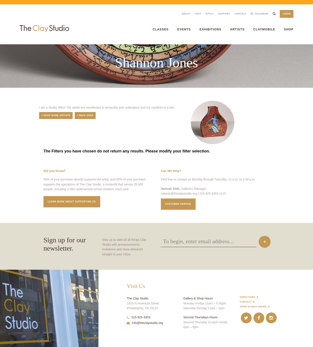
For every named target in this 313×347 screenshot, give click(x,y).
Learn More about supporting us (72, 201)
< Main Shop (85, 115)
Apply (210, 14)
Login (287, 14)
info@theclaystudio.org (145, 323)
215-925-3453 (138, 317)
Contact (240, 14)
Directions (247, 297)
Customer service (178, 204)
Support (224, 14)
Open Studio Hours (253, 307)
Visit (198, 14)
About (186, 14)
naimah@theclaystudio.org (179, 193)
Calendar (261, 14)
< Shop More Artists (55, 115)
